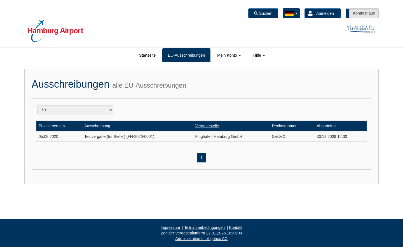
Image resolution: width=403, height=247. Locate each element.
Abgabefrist (326, 126)
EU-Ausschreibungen (186, 55)
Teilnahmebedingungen (204, 227)
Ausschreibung (97, 126)
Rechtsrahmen (284, 126)
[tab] (147, 55)
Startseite (147, 55)
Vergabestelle (207, 126)
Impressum (170, 227)
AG (201, 238)
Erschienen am (52, 126)
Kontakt (235, 227)
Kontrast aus (364, 13)
